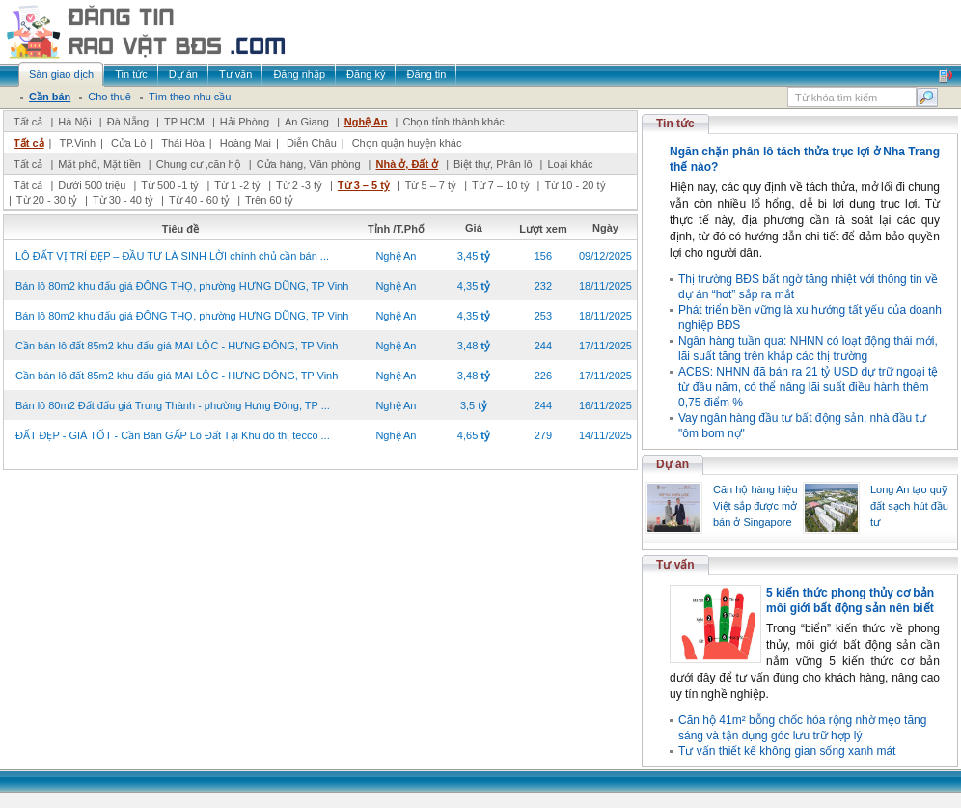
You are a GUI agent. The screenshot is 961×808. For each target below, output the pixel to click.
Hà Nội (75, 121)
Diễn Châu (312, 143)
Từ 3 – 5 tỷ (364, 185)
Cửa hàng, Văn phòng (309, 164)
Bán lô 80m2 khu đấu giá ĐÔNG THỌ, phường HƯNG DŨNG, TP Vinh (181, 286)
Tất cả (28, 121)
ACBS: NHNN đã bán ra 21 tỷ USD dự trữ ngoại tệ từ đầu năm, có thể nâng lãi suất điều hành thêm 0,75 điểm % (808, 387)
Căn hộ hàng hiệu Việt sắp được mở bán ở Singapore (755, 506)
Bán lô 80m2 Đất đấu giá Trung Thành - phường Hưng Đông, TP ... (172, 405)
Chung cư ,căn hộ (198, 164)
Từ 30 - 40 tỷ (123, 200)
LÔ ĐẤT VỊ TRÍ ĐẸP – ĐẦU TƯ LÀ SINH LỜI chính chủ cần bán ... (172, 256)
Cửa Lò (128, 143)
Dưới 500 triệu (91, 185)
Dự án (672, 464)
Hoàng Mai (245, 143)
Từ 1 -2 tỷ (237, 185)
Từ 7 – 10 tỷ (500, 185)
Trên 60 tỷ (269, 200)
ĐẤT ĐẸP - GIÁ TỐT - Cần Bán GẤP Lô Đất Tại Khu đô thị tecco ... (172, 435)
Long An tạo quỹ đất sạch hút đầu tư (909, 506)
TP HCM (184, 121)
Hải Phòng (244, 121)
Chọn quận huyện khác (407, 143)
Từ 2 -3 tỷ (299, 185)
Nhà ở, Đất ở (406, 164)
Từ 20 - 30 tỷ (46, 200)
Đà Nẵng (128, 121)
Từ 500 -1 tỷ (170, 185)
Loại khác (569, 164)
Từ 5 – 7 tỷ (430, 185)
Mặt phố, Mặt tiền (99, 164)
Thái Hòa (183, 143)
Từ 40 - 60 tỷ (199, 200)
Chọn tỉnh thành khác (453, 121)
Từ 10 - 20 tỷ (574, 185)
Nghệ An (366, 121)
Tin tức (675, 123)
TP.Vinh (77, 143)
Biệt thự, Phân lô (493, 164)
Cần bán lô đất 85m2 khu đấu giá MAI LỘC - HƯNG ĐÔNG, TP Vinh (176, 345)
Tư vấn (675, 564)
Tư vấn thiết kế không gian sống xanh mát (786, 751)
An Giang (307, 121)
